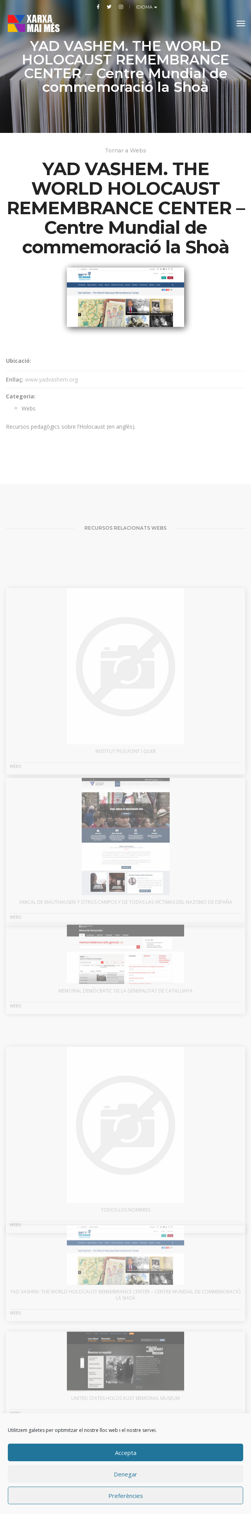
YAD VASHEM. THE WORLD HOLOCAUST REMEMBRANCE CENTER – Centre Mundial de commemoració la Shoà (125, 1320)
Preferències (125, 1496)
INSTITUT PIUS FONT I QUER (125, 802)
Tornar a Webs (125, 150)
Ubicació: (18, 379)
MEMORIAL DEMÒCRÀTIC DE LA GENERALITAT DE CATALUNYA (125, 1015)
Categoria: (21, 415)
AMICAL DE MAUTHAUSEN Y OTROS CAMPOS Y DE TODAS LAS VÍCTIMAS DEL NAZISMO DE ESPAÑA (125, 942)
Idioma (145, 7)
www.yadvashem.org (51, 398)
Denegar (125, 1474)
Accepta (125, 1453)
